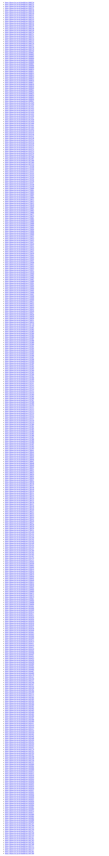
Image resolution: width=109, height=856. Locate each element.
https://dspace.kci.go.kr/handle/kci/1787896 (19, 355)
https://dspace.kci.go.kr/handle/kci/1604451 (19, 656)
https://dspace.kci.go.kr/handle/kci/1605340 (19, 682)
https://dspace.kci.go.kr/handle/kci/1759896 (19, 231)
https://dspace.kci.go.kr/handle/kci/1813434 (19, 112)
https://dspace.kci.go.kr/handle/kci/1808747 (19, 27)
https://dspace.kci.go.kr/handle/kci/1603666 (19, 636)
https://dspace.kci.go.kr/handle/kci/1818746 (19, 134)
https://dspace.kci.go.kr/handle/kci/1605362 (19, 690)
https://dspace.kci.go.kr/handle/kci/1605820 (19, 777)
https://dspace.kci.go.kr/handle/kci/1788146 (19, 484)
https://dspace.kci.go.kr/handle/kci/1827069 (19, 162)
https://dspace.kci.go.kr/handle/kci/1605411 (19, 723)
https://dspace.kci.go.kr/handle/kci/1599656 (19, 584)
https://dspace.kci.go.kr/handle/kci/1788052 (19, 471)
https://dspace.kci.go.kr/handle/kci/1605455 (19, 745)
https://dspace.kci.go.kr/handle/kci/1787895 (19, 354)
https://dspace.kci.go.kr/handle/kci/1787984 (19, 432)
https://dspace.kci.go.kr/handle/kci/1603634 (19, 623)
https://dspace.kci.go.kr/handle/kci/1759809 (19, 197)
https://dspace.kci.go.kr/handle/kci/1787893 (19, 350)
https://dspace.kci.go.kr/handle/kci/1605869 (19, 809)
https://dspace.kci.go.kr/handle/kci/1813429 (19, 103)
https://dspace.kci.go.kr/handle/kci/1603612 (19, 612)
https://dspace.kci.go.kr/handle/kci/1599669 (19, 591)
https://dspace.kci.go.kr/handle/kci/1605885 (19, 818)
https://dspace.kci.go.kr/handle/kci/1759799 (19, 186)
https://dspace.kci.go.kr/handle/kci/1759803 (19, 192)
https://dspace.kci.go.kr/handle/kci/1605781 (19, 751)
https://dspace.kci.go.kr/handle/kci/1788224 (19, 517)
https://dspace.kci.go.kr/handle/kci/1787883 (19, 331)
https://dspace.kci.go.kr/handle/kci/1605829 (19, 783)
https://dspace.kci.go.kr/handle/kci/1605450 (19, 740)
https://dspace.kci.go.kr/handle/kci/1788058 (19, 482)
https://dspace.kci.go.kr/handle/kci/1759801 (19, 190)
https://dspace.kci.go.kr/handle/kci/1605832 (19, 785)
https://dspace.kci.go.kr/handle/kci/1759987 (19, 279)
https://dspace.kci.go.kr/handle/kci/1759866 (19, 212)
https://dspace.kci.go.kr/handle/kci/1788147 (19, 485)
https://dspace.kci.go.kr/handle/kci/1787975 (19, 415)
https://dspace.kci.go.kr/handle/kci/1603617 (19, 614)
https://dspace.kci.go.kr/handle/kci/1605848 (19, 796)
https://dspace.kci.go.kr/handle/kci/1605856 (19, 801)
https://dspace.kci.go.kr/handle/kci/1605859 (19, 803)
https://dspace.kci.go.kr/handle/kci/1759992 (19, 285)
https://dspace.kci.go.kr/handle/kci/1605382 (19, 697)
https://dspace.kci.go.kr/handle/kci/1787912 (19, 385)
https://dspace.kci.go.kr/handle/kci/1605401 (19, 706)
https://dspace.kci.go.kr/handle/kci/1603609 (19, 610)
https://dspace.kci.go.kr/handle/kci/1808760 (19, 51)
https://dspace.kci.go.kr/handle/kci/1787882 (19, 329)
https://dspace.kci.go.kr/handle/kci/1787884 (19, 333)
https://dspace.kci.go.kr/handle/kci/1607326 (19, 829)
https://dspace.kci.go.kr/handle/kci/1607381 (19, 851)
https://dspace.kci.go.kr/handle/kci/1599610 (19, 569)
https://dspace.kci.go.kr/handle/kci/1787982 (19, 428)
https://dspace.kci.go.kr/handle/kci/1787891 (19, 346)
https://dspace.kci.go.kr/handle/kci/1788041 (19, 450)
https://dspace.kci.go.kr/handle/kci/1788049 (19, 465)
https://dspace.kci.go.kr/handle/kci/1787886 (19, 337)
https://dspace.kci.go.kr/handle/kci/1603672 (19, 640)
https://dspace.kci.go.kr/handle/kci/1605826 (19, 781)
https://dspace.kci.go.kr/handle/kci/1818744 (19, 131)
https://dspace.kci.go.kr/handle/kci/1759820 (19, 207)
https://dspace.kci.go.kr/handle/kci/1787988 (19, 439)
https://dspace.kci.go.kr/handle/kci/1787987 (19, 437)
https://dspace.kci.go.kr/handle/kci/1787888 (19, 341)
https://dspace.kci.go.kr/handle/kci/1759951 (19, 264)
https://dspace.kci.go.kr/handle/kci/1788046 (19, 459)
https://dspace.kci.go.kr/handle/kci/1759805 (19, 194)
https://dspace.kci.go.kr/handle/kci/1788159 (19, 508)
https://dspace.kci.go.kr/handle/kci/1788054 (19, 474)
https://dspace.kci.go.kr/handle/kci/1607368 (19, 844)
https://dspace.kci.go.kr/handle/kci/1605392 (19, 701)
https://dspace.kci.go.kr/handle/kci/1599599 (19, 563)
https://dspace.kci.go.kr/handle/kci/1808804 (19, 58)
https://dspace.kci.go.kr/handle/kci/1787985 (19, 433)
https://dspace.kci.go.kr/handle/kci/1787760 (19, 326)
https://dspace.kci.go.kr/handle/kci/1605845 (19, 794)
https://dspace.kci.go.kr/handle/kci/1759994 (19, 288)
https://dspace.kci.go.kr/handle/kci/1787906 (19, 374)
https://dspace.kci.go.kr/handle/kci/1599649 (19, 580)
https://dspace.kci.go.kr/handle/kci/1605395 (19, 703)
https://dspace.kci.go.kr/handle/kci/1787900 (19, 363)
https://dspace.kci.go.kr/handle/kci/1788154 (19, 498)
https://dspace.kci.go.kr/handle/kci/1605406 (19, 716)
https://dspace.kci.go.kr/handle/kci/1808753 (19, 38)
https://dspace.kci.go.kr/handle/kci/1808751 (19, 34)
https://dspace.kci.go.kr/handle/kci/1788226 (19, 521)
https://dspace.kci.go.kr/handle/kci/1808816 (19, 80)
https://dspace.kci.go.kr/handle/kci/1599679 (19, 597)
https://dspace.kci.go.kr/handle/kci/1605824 (19, 779)
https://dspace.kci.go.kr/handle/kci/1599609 (19, 567)
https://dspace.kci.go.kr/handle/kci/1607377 (19, 850)
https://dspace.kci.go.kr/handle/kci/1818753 (19, 151)
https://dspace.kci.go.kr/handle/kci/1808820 (19, 88)
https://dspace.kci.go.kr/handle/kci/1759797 (19, 183)
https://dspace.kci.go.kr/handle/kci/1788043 (19, 454)
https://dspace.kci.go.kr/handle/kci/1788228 (19, 524)
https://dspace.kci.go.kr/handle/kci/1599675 (19, 595)
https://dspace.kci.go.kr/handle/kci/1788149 (19, 489)
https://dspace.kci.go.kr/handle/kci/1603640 (19, 630)
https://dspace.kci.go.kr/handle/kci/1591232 (19, 534)
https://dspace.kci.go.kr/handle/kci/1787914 (19, 389)
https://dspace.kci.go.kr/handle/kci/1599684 (19, 601)
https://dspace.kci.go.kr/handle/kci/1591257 (19, 549)
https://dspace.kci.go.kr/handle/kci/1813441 (19, 125)
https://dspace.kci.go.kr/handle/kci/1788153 (19, 497)
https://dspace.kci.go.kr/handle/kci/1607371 (19, 846)
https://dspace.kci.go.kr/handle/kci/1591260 (19, 550)
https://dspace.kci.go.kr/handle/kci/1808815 (19, 79)
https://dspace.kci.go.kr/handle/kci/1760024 (19, 307)
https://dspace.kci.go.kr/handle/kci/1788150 (19, 491)
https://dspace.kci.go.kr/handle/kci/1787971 (19, 407)
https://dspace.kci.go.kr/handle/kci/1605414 (19, 725)
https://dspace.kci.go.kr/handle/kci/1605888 (19, 820)
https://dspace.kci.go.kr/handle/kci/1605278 (19, 675)
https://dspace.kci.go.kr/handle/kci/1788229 (19, 526)
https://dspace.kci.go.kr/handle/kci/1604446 (19, 653)
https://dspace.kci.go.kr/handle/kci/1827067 (19, 158)
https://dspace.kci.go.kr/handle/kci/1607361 (19, 838)
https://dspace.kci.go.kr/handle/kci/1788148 (19, 487)
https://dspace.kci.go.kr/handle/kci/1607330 (19, 833)
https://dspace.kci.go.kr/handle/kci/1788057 (19, 480)
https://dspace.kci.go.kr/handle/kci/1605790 (19, 759)
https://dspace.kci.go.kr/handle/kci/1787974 (19, 413)
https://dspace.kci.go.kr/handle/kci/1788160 (19, 510)
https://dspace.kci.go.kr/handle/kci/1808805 (19, 60)
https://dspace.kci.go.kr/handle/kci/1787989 (19, 441)
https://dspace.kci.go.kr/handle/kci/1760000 (19, 300)
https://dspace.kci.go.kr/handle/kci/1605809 (19, 770)
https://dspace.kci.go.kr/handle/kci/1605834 (19, 788)
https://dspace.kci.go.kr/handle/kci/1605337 (19, 680)
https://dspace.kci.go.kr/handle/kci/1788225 (19, 519)
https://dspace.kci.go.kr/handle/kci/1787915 (19, 391)
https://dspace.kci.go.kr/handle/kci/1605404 (19, 712)
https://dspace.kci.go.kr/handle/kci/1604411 (19, 643)
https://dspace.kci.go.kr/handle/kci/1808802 (19, 54)
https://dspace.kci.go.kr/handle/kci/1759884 (19, 220)
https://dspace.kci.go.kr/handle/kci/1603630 (19, 621)
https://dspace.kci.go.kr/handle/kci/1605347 (19, 684)
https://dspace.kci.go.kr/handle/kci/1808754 (19, 40)
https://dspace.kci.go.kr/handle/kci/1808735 (19, 4)
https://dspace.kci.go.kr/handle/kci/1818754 (19, 153)
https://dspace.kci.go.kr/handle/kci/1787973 (19, 411)
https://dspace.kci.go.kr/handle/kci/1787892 (19, 348)
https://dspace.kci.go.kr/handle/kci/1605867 (19, 807)
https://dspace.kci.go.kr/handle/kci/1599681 (19, 599)
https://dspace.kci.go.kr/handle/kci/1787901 (19, 365)
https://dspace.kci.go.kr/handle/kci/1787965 (19, 396)
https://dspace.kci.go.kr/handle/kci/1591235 (19, 536)
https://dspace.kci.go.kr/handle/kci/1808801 (19, 53)
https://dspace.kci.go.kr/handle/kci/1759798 (19, 184)
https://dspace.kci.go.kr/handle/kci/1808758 (19, 47)
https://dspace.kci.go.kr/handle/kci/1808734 (19, 2)
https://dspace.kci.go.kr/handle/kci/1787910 (19, 381)
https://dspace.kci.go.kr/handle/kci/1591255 (19, 547)
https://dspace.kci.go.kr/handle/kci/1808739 (19, 12)
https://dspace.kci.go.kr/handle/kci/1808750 (19, 32)
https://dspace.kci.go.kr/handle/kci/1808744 (19, 21)
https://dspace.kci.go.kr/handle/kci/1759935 (19, 249)
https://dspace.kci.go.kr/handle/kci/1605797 (19, 762)
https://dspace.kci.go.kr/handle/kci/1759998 (19, 296)
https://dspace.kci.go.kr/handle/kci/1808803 (19, 56)
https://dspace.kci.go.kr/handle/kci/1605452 (19, 742)
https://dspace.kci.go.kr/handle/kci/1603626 (19, 619)
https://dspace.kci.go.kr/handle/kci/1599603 (19, 565)
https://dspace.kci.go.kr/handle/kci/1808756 (19, 43)
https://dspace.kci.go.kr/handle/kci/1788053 (19, 472)
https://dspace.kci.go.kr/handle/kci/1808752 (19, 36)
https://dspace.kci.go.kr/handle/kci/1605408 (19, 719)
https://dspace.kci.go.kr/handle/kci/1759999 (19, 298)
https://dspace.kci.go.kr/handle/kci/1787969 (19, 404)
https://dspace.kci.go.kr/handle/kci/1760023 (19, 305)
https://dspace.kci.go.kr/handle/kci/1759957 (19, 270)
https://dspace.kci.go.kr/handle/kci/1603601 (19, 606)
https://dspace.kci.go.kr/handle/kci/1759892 (19, 227)
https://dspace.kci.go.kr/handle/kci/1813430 (19, 105)
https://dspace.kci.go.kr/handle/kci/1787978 (19, 420)
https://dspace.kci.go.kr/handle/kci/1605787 (19, 755)
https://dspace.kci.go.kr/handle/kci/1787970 (19, 406)
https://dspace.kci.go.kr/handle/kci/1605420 (19, 732)
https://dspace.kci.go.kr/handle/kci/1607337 (19, 837)
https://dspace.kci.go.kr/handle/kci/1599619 (19, 575)
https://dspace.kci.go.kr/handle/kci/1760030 (19, 318)
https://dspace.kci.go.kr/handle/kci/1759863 (19, 210)
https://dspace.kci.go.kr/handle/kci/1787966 (19, 398)
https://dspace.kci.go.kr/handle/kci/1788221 (19, 511)
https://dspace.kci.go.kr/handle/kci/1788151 (19, 493)
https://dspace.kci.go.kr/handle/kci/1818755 (19, 155)
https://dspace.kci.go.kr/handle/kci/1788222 (19, 513)
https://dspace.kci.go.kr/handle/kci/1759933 (19, 248)
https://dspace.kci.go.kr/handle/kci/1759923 (19, 238)
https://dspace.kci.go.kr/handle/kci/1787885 (19, 335)
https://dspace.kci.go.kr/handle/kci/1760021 (19, 302)
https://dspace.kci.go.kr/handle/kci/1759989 (19, 281)
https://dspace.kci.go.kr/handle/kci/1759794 (19, 177)
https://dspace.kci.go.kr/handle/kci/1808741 (19, 15)
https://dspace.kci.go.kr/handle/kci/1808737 (19, 8)
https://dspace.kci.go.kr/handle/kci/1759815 (19, 203)
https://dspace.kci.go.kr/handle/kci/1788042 (19, 452)
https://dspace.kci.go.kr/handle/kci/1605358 (19, 688)
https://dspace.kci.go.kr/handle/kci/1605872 (19, 811)
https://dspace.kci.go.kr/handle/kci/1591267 (19, 556)
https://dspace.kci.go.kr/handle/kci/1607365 (19, 842)
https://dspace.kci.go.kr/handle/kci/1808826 (19, 99)
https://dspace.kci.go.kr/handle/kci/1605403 (19, 710)
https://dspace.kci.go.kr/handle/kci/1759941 (19, 255)
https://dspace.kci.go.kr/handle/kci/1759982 (19, 275)
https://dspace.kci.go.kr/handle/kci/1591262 (19, 552)
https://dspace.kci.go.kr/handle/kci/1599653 (19, 582)
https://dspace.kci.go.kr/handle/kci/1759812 (19, 199)
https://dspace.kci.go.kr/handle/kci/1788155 (19, 500)
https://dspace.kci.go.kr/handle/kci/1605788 (19, 757)
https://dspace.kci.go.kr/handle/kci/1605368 (19, 692)
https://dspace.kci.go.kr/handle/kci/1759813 (19, 201)
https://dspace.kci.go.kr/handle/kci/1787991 (19, 445)
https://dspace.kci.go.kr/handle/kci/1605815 (19, 773)
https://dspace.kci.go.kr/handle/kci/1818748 (19, 138)
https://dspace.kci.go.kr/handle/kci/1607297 (19, 824)
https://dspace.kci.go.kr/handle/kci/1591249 (19, 543)
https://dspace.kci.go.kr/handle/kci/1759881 (19, 218)
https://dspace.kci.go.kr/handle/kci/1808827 (19, 101)
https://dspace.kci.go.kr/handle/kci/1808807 (19, 64)
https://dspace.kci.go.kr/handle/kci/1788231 (19, 530)
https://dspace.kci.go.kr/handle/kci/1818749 (19, 144)
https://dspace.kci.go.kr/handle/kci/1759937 (19, 251)
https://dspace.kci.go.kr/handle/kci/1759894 (19, 229)
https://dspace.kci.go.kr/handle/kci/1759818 (19, 205)
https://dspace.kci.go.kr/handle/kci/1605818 (19, 775)
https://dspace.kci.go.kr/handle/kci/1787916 (19, 393)
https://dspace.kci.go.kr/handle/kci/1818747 (19, 136)
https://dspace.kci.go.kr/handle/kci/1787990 (19, 443)
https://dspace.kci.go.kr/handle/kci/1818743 (19, 142)
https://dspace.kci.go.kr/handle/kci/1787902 (19, 367)
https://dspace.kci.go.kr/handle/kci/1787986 (19, 435)
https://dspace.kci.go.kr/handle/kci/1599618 (19, 573)
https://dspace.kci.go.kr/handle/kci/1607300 (19, 825)
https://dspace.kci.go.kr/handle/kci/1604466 (19, 669)
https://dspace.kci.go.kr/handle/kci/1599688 (19, 602)
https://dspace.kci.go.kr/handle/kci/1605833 (19, 786)
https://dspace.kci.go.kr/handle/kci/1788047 (19, 461)
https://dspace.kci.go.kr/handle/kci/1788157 (19, 504)
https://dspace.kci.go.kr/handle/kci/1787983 (19, 430)
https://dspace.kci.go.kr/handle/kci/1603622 (19, 615)
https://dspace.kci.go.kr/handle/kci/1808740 (19, 14)
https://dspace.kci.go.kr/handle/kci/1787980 (19, 424)
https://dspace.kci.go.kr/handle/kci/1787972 (19, 409)
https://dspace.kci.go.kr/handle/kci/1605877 (19, 812)
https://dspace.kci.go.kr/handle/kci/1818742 (19, 140)
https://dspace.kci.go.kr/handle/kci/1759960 (19, 274)
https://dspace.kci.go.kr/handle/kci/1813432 (19, 108)
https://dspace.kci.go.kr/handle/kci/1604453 (19, 658)
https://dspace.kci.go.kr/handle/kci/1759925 (19, 240)
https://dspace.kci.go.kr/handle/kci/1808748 (19, 28)
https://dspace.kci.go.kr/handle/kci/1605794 (19, 760)
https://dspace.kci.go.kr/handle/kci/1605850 (19, 798)
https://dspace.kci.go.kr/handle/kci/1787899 (19, 361)
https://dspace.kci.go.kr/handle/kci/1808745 (19, 23)
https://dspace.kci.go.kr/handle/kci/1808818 (19, 84)
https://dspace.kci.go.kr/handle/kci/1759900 (19, 235)
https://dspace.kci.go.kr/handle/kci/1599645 (19, 578)
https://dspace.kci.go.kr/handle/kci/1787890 (19, 344)
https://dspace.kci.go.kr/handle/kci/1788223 (19, 515)
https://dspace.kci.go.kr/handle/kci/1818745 (19, 132)
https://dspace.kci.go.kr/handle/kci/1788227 (19, 523)
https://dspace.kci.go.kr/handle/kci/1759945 (19, 259)
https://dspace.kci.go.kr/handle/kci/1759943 (19, 257)
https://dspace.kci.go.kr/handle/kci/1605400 (19, 705)
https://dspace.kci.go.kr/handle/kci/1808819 (19, 86)
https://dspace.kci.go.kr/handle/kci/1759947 (19, 261)
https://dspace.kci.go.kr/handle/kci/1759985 (19, 277)
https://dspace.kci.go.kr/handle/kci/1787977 (19, 419)
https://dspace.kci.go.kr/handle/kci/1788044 (19, 456)
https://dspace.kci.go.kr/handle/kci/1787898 (19, 359)
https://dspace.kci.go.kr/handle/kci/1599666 (19, 589)
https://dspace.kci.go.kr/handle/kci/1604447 (19, 654)
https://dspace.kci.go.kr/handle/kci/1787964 (19, 394)
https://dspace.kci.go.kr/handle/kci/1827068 (19, 160)
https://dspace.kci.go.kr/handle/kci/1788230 (19, 528)
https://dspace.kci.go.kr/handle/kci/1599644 (19, 576)
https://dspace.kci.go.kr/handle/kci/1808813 (19, 75)
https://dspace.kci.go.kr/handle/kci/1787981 (19, 426)
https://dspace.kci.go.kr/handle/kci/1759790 (19, 170)
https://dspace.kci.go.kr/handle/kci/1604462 (19, 666)
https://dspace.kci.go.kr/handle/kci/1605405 (19, 714)
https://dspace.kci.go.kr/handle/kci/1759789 (19, 168)
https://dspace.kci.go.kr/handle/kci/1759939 (19, 253)
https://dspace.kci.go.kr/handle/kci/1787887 (19, 339)
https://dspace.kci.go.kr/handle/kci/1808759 (19, 49)
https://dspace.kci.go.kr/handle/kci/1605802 (19, 766)
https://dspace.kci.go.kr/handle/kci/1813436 (19, 116)
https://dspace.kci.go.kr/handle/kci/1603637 (19, 627)
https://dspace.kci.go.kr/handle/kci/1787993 (19, 448)
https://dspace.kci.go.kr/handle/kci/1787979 (19, 422)
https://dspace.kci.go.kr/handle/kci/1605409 (19, 721)
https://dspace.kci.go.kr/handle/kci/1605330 (19, 679)
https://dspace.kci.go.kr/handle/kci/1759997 (19, 294)
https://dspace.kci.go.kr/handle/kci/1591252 (19, 545)
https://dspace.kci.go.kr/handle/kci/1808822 (19, 92)
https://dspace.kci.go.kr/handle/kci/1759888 (19, 223)
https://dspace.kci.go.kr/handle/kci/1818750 (19, 145)
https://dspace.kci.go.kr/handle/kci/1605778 (19, 749)
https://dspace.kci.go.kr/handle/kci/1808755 (19, 41)
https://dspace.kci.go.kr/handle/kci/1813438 (19, 119)
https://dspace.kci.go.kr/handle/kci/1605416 (19, 727)
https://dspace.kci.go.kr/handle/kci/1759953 (19, 266)
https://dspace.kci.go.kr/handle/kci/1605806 (19, 768)
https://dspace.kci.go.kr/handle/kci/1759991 (19, 283)
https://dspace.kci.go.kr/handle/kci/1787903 (19, 368)
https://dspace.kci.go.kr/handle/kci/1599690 (19, 604)
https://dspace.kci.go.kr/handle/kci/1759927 (19, 242)
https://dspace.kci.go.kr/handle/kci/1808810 (19, 69)
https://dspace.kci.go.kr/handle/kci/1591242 (19, 539)
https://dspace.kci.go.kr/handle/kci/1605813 (19, 772)
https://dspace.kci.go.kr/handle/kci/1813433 (19, 110)
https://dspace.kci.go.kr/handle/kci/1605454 (19, 744)
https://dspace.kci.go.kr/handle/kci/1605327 (19, 677)
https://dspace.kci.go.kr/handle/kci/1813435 (19, 114)
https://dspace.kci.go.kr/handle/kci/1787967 (19, 400)
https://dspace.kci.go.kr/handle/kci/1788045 (19, 458)
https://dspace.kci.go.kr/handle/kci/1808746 (19, 25)
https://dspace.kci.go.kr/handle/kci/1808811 (19, 71)
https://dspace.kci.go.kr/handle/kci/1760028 (19, 315)
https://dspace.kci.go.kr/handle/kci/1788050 (19, 467)
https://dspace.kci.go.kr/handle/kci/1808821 (19, 90)
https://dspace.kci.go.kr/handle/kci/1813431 (19, 106)
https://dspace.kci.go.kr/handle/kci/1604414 (19, 645)
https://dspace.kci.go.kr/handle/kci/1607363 (19, 840)
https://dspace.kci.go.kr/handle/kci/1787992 (19, 446)
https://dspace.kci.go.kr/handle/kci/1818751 (19, 147)
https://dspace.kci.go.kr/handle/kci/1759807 (19, 196)
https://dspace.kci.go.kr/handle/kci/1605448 (19, 738)
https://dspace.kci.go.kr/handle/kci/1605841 (19, 792)
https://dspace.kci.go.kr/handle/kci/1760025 (19, 309)
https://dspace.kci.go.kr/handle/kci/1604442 (19, 651)
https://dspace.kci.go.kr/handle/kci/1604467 (19, 671)
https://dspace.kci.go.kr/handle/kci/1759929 (19, 244)
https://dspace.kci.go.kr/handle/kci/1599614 (19, 571)
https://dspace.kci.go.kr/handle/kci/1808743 (19, 19)
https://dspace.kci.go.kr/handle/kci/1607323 (19, 827)
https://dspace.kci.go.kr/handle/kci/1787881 (19, 328)
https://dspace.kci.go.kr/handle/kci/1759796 (19, 181)
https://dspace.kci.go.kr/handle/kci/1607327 (19, 831)
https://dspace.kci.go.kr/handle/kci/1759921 (19, 236)
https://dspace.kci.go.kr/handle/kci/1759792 (19, 173)
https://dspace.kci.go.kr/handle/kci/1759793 (19, 175)
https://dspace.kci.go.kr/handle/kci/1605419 (19, 731)
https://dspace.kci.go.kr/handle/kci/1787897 (19, 357)
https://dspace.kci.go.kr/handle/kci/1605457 (19, 747)
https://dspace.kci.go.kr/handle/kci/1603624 (19, 617)
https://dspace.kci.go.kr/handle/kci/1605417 (19, 729)
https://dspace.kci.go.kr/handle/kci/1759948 (19, 262)
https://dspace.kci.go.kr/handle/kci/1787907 (19, 376)
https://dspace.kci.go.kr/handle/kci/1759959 (19, 272)
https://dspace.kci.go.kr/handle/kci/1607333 (19, 835)
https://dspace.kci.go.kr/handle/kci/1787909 (19, 380)
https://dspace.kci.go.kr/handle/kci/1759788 (19, 166)
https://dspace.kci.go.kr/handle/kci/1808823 (19, 93)
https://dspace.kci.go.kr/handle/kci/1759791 (19, 171)
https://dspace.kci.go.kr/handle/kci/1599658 (19, 586)
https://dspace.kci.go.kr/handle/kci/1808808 (19, 66)
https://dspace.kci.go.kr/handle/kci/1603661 (19, 632)
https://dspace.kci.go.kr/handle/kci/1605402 (19, 708)
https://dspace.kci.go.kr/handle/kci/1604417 (19, 647)
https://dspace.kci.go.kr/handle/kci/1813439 (19, 121)
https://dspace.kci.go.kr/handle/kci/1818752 (19, 149)
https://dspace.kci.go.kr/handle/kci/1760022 (19, 303)
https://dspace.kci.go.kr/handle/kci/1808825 (19, 97)
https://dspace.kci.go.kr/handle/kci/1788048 (19, 463)
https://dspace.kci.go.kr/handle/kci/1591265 (19, 554)
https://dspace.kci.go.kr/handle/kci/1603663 (19, 634)
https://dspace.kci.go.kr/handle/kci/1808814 (19, 77)
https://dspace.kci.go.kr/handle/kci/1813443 (19, 129)
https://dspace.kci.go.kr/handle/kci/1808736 (19, 6)
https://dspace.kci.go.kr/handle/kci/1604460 (19, 664)
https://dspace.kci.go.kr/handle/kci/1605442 (19, 734)
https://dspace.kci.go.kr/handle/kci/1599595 (19, 562)
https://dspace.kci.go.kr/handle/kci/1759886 (19, 222)
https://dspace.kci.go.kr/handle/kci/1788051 (19, 469)
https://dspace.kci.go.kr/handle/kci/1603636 (19, 625)
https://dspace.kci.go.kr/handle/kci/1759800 (19, 188)
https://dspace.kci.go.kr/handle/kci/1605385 (19, 699)
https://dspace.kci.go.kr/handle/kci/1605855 (19, 799)
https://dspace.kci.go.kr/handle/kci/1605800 (19, 764)
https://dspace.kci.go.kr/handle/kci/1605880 (19, 814)
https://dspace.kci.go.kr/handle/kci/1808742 (19, 17)
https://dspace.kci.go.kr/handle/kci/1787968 (19, 402)
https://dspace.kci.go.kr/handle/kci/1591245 (19, 541)
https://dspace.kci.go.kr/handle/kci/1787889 (19, 342)
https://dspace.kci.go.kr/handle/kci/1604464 (19, 667)
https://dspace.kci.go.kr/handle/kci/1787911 (19, 383)
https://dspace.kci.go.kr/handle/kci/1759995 (19, 290)
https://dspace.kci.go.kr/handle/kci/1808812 (19, 73)
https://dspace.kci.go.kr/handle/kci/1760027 (19, 313)
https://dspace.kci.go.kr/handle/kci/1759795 (19, 179)
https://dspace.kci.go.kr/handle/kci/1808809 (19, 67)
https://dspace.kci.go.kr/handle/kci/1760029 (19, 316)
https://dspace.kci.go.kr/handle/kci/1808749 (19, 30)
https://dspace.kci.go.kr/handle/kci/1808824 (19, 95)
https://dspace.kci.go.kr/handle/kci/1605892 (19, 822)
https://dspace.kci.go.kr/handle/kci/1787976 (19, 417)
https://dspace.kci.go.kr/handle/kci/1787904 (19, 370)
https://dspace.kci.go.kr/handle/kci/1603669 (19, 638)
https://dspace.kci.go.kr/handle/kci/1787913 (19, 387)
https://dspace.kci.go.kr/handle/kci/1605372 (19, 693)
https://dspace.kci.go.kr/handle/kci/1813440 (19, 123)
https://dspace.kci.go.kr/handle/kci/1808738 (19, 10)
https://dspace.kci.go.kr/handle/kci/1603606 (19, 608)
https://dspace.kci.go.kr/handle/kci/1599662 (19, 588)
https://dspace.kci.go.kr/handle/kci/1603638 (19, 628)
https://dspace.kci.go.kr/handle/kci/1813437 (19, 118)
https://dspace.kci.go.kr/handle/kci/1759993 (19, 287)
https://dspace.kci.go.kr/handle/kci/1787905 (19, 372)
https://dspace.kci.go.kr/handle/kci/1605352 (19, 686)
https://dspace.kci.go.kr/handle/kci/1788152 (19, 495)
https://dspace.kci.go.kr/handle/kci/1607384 (19, 853)
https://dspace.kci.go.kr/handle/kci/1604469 (19, 673)
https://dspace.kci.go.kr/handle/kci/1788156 (19, 502)
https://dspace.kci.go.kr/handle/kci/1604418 (19, 649)
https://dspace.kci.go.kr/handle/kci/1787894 (19, 352)
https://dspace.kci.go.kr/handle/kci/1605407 (19, 718)
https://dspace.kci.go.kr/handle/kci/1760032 (19, 322)
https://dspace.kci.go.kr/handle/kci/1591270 (19, 558)
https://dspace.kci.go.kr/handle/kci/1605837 (19, 790)
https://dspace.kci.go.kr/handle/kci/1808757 (19, 45)
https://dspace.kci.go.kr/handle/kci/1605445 (19, 736)
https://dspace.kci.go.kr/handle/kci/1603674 (19, 641)
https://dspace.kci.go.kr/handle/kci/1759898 (19, 233)
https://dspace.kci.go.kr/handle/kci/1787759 (19, 324)
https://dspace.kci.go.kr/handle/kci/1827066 (19, 157)
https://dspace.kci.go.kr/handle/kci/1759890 (19, 225)
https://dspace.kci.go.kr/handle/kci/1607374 (19, 848)
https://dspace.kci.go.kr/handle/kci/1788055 (19, 476)
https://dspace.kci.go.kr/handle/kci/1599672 (19, 593)
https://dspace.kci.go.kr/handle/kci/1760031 (19, 320)
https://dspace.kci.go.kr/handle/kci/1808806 (19, 62)
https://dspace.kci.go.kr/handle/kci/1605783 (19, 753)
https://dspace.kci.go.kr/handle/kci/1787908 (19, 378)
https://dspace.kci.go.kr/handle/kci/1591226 (19, 532)
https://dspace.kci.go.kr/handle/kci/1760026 (19, 311)
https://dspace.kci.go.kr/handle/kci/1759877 (19, 214)
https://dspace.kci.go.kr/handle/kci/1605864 (19, 805)
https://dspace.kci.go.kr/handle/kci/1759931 (19, 246)
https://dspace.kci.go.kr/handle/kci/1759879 (19, 216)
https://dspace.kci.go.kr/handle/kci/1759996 (19, 292)
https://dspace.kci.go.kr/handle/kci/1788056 (19, 478)
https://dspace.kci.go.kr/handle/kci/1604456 (19, 660)
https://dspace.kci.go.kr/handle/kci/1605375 (19, 695)
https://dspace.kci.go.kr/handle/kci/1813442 (19, 127)
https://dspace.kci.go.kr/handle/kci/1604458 (19, 662)
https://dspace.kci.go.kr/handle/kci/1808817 (19, 82)
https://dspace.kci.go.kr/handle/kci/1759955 (19, 268)
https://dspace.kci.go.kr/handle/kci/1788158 (19, 506)
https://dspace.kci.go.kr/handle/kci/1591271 (19, 560)
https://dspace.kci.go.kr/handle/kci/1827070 (19, 164)
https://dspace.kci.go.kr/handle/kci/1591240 (19, 537)
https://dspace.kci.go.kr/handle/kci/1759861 (19, 209)
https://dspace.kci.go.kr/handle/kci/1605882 (19, 816)
